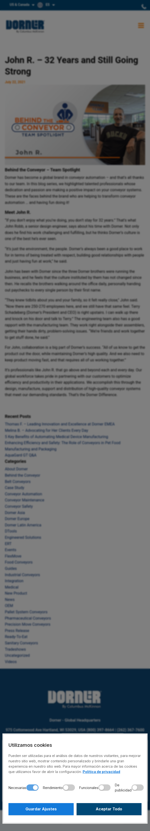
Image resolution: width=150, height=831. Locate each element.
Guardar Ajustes (41, 809)
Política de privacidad (101, 772)
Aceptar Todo (108, 809)
